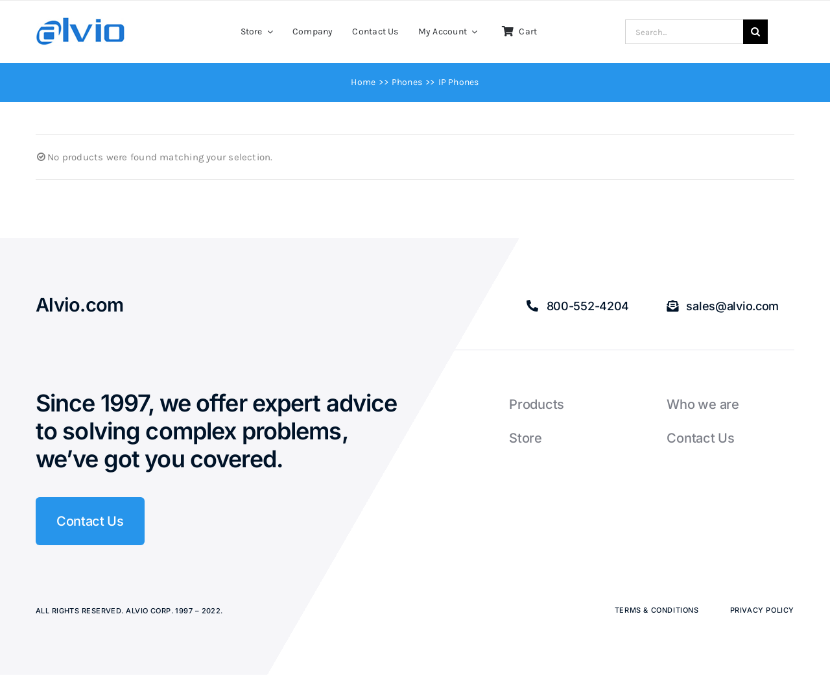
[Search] (755, 31)
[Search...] (684, 31)
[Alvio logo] (81, 22)
